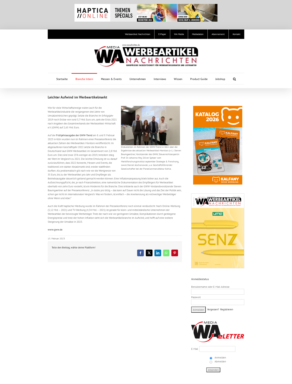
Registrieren (226, 309)
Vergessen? (213, 309)
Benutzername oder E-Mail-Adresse (210, 286)
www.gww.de (55, 229)
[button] (234, 78)
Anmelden (220, 357)
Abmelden (220, 361)
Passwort (196, 297)
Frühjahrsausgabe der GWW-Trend (74, 135)
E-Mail (194, 349)
